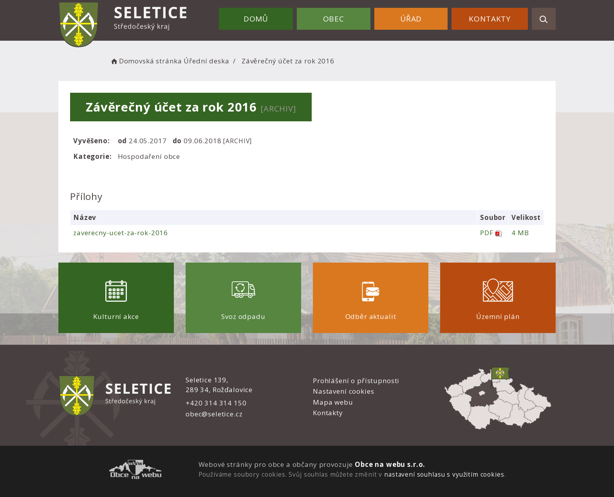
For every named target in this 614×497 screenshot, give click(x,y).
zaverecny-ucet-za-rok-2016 (120, 232)
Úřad (411, 19)
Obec (333, 19)
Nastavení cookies (343, 391)
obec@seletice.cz (214, 413)
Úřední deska (206, 60)
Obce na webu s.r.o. (390, 464)
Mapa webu (333, 402)
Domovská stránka (146, 60)
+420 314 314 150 (216, 402)
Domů (256, 19)
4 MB (520, 232)
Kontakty (490, 19)
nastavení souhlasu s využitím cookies (444, 474)
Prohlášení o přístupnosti (356, 380)
